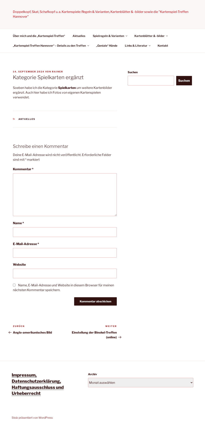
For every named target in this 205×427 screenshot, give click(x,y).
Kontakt (163, 45)
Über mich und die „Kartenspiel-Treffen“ (39, 36)
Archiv (92, 374)
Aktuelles (79, 36)
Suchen (133, 72)
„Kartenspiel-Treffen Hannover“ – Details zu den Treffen (51, 45)
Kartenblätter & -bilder (151, 36)
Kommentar (23, 169)
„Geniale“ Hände (106, 45)
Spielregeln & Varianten (110, 36)
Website (19, 264)
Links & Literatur (138, 45)
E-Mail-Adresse (26, 244)
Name (18, 223)
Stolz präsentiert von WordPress (32, 417)
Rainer (57, 71)
